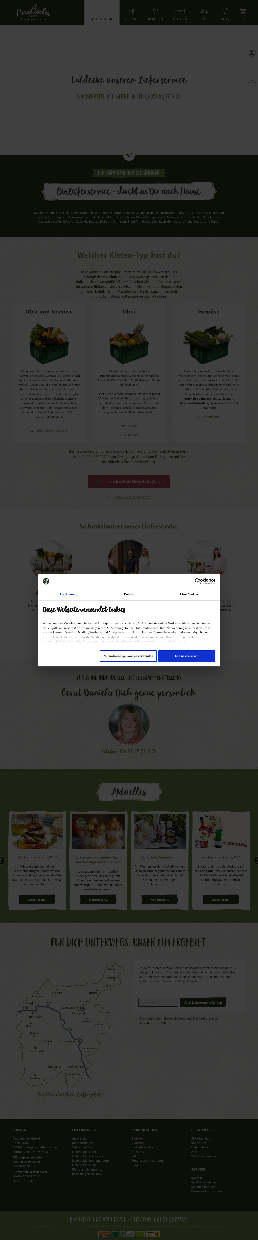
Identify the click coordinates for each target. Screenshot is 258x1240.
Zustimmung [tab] (69, 594)
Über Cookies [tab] (189, 594)
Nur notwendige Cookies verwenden (128, 656)
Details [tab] (129, 594)
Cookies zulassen (186, 656)
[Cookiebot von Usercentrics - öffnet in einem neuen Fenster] (197, 581)
